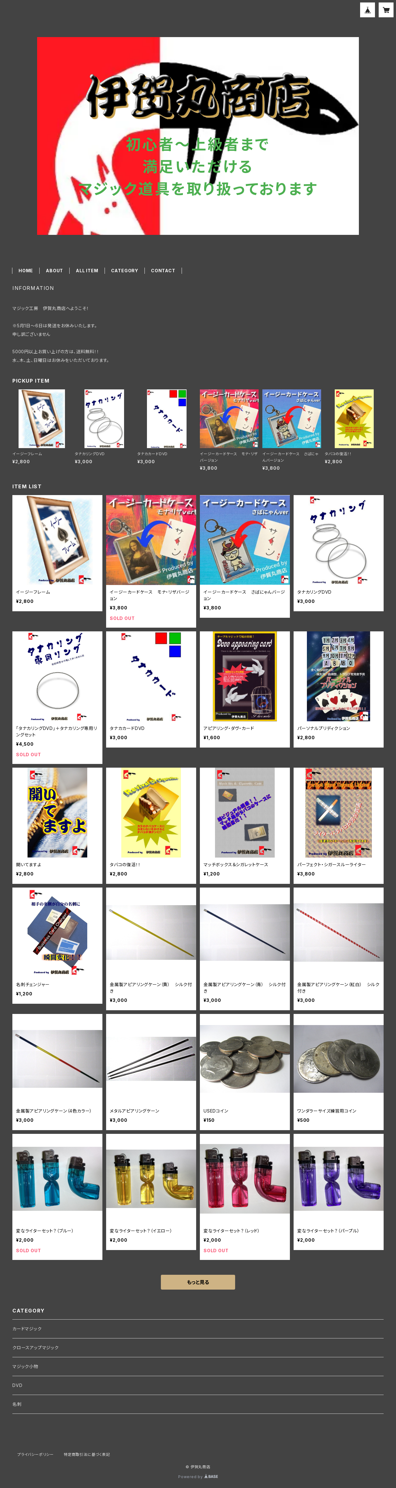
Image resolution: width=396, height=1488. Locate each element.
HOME (26, 270)
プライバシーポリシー (35, 1454)
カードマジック (27, 1328)
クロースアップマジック (35, 1347)
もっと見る (198, 1282)
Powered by (198, 1476)
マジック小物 (25, 1366)
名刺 (17, 1404)
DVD (17, 1385)
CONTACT (163, 270)
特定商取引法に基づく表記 (87, 1454)
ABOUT (54, 270)
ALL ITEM (87, 270)
